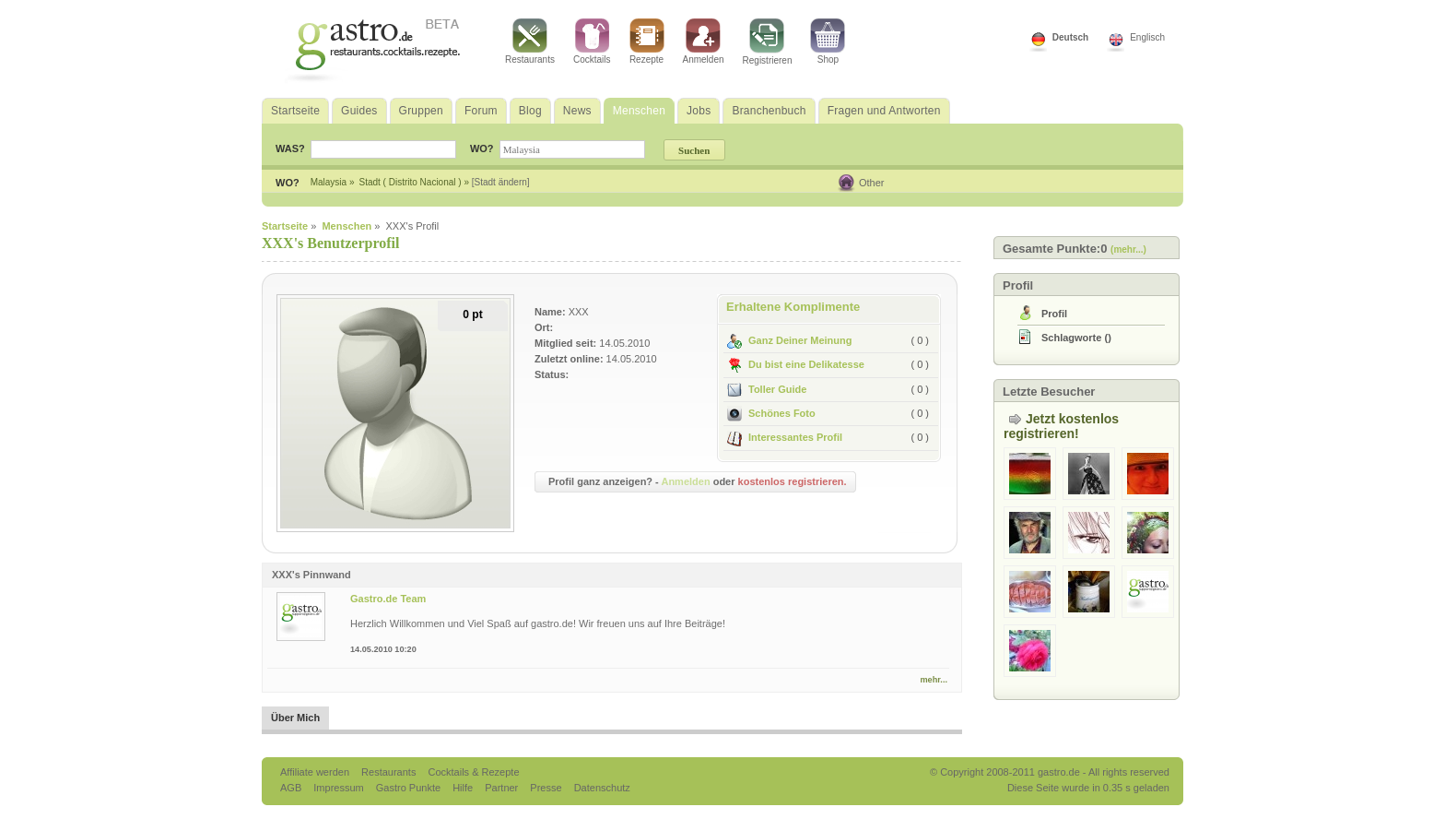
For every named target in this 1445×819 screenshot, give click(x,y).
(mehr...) (1128, 249)
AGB (292, 787)
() (1076, 337)
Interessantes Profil (784, 437)
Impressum (339, 787)
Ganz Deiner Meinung (789, 340)
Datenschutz (602, 787)
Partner (503, 787)
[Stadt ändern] (501, 182)
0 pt (472, 314)
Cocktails (592, 41)
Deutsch (1070, 37)
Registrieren (768, 41)
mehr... (933, 679)
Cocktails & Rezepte (473, 771)
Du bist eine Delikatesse (795, 364)
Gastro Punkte (409, 787)
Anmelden (703, 41)
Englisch (1147, 37)
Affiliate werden (316, 771)
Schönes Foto (771, 413)
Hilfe (464, 787)
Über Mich (295, 717)
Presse (545, 787)
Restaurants (530, 41)
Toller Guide (766, 389)
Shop (827, 41)
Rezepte (646, 41)
